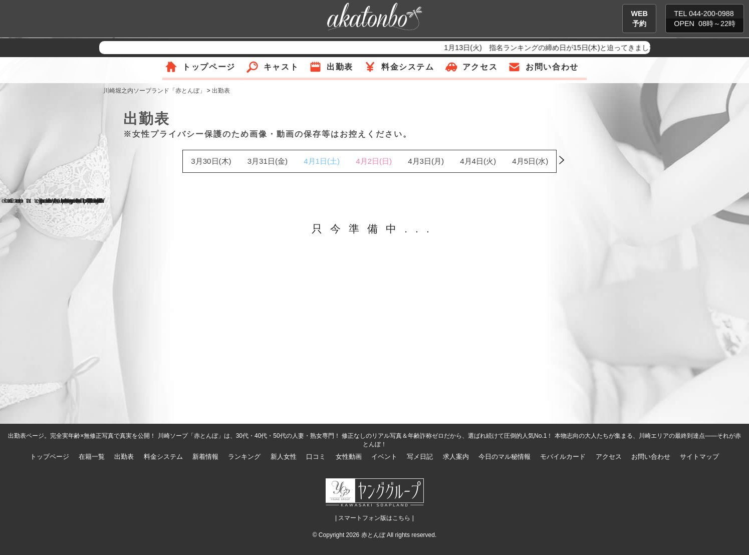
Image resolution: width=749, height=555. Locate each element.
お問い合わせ (552, 67)
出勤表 (340, 67)
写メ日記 (420, 456)
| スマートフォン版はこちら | (374, 517)
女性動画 (349, 456)
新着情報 (205, 456)
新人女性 (284, 456)
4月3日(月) (426, 161)
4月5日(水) (530, 161)
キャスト (281, 67)
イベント (384, 456)
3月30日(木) (211, 161)
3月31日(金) (267, 161)
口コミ (316, 456)
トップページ (208, 67)
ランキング (244, 456)
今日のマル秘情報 (504, 456)
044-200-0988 (711, 14)
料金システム (407, 67)
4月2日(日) (374, 161)
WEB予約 (639, 19)
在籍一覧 (92, 456)
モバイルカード (563, 456)
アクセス (479, 67)
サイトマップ (699, 456)
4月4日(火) (478, 161)
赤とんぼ (373, 534)
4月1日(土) (322, 161)
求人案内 (456, 456)
